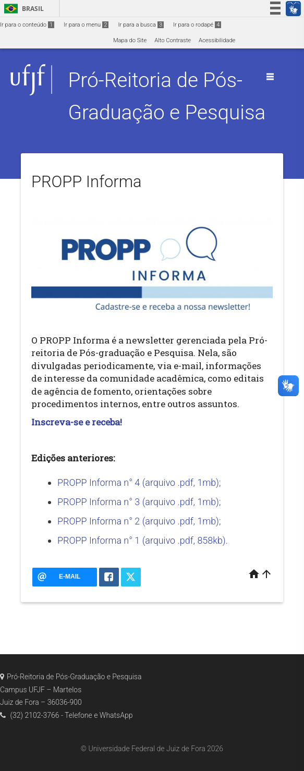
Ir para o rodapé (197, 24)
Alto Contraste (172, 40)
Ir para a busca (141, 24)
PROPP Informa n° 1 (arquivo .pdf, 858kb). (142, 540)
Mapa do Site (130, 40)
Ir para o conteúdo (27, 24)
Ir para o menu (86, 24)
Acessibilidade (217, 40)
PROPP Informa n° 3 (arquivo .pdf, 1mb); (139, 501)
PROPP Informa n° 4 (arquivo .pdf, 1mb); (139, 482)
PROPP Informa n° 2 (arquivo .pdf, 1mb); (139, 521)
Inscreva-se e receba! (76, 422)
